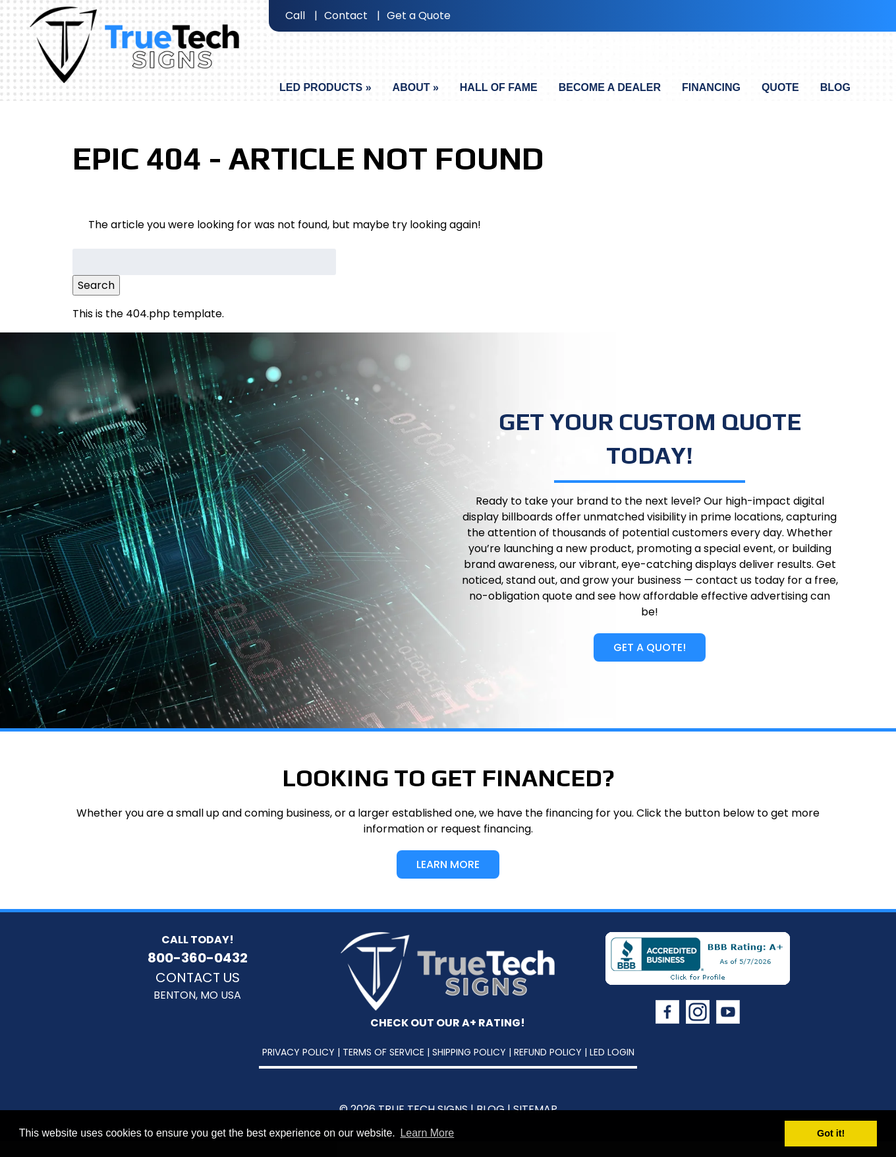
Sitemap (535, 1109)
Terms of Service (383, 1052)
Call (295, 15)
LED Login (612, 1052)
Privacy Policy (298, 1052)
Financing (711, 87)
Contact (346, 15)
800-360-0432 (198, 958)
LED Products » (325, 87)
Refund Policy (548, 1052)
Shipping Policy (469, 1052)
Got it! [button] (831, 1133)
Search (96, 285)
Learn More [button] (427, 1133)
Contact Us (197, 977)
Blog (835, 87)
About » (416, 87)
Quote (780, 87)
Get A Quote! (649, 647)
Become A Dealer (610, 87)
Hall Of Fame (499, 87)
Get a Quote (419, 15)
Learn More (448, 864)
